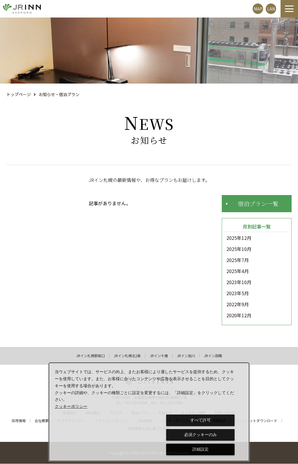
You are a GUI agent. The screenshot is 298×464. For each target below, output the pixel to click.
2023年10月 (238, 282)
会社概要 (42, 421)
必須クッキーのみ (200, 434)
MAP (258, 9)
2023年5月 (237, 294)
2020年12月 (238, 316)
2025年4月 (237, 271)
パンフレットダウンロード (256, 421)
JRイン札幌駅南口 (90, 356)
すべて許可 (200, 420)
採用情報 (19, 421)
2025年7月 (237, 260)
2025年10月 (238, 249)
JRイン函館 (213, 356)
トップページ (18, 94)
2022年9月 (237, 305)
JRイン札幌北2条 (127, 356)
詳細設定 (200, 449)
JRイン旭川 (186, 356)
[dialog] (149, 412)
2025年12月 (238, 238)
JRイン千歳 (159, 356)
